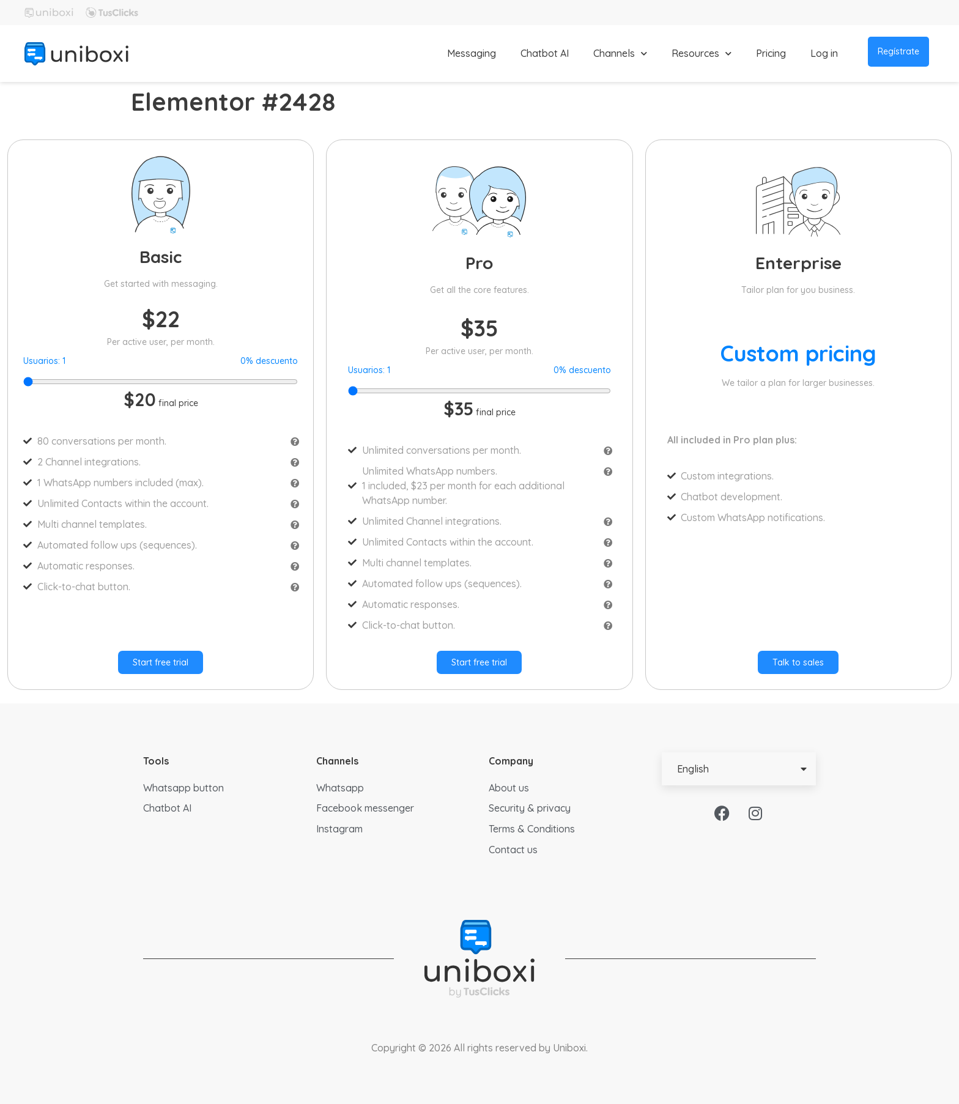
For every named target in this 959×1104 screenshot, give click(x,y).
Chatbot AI (544, 53)
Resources (701, 53)
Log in (824, 53)
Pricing (771, 53)
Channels (620, 53)
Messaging (471, 53)
